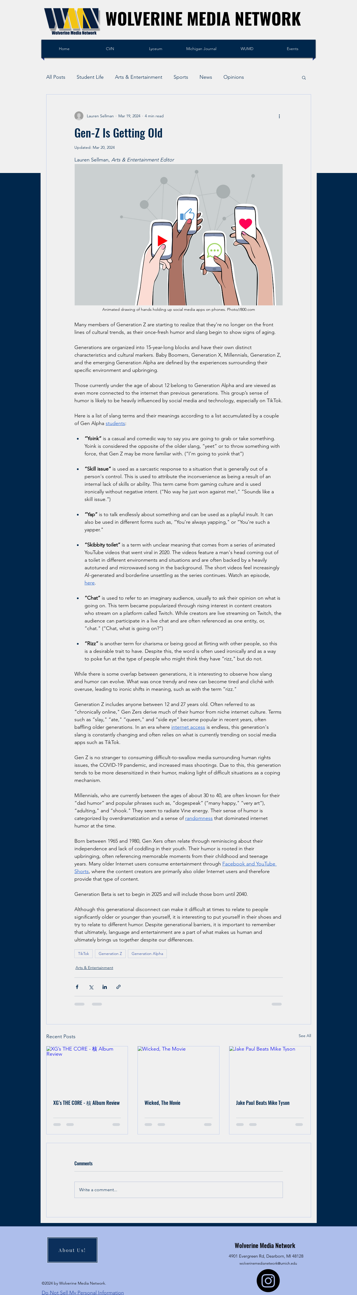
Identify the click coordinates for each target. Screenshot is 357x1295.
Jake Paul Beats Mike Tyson (263, 1102)
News (205, 77)
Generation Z (110, 953)
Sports (181, 77)
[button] (304, 77)
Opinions (233, 77)
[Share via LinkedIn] (104, 987)
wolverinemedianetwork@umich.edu (268, 1263)
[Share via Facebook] (77, 987)
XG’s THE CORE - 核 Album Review (86, 1102)
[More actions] (279, 116)
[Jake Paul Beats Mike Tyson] (270, 1069)
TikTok (83, 953)
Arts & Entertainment (138, 77)
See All (305, 1035)
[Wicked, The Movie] (178, 1069)
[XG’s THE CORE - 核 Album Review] (87, 1069)
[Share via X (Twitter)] (91, 987)
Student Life (90, 77)
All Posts (55, 77)
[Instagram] (268, 1280)
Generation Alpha (147, 953)
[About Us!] (72, 1250)
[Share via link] (118, 987)
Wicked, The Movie (162, 1102)
